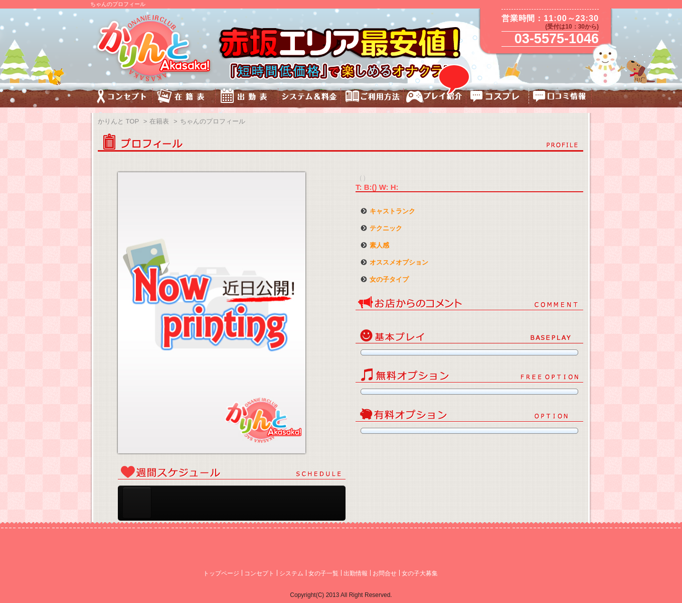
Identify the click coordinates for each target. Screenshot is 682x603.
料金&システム (309, 97)
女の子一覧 (323, 573)
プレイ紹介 (435, 97)
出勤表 (247, 97)
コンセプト (121, 97)
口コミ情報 (560, 97)
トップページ (221, 573)
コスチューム (497, 97)
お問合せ (385, 573)
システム (291, 573)
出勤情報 (356, 573)
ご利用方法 (372, 97)
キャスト (184, 97)
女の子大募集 (420, 573)
